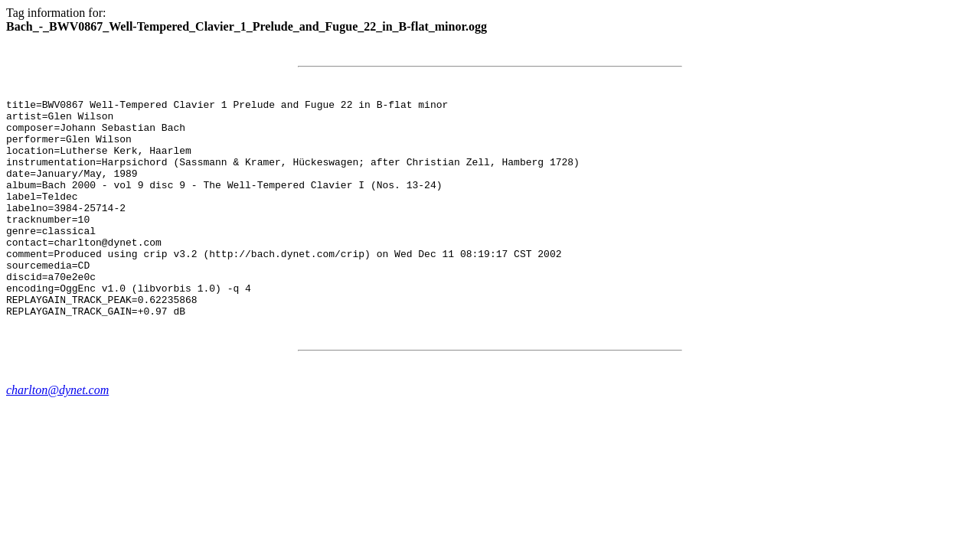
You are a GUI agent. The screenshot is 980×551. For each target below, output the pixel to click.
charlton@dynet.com (57, 433)
